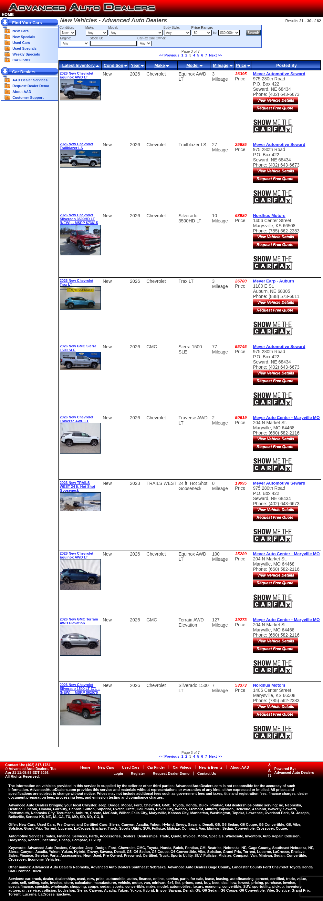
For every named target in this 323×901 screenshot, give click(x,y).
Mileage (220, 65)
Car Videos (182, 767)
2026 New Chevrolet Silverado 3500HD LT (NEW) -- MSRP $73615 (79, 219)
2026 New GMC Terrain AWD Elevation (79, 621)
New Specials (24, 37)
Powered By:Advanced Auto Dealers (294, 770)
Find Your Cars (27, 22)
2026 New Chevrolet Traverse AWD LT (76, 419)
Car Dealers (24, 71)
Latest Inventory (78, 65)
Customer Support (28, 97)
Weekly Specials (26, 54)
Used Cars (21, 43)
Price (241, 65)
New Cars (21, 31)
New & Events (211, 767)
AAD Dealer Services (30, 80)
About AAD (22, 92)
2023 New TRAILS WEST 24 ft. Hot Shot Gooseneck (77, 486)
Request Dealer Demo (31, 86)
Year (135, 65)
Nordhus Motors (269, 215)
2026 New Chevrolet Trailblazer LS (76, 146)
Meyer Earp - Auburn (273, 281)
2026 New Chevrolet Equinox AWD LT (76, 75)
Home (85, 767)
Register (138, 773)
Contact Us (206, 773)
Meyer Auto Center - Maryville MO (286, 417)
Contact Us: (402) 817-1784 (27, 765)
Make (159, 65)
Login (118, 773)
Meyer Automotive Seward (279, 73)
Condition (113, 65)
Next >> (215, 55)
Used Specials (25, 48)
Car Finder (21, 60)
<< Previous (169, 55)
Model (192, 65)
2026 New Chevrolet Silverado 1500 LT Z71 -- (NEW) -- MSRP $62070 (80, 688)
